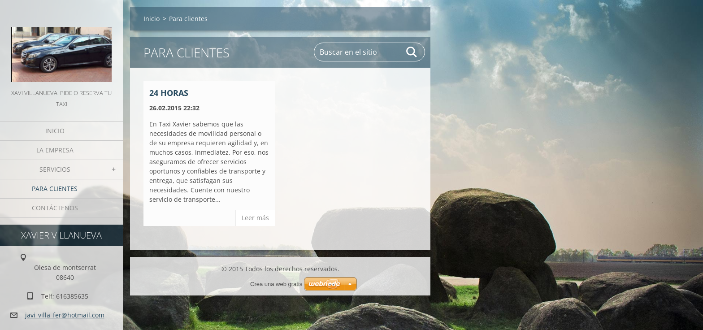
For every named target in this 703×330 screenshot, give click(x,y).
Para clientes (55, 188)
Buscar (412, 52)
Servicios (54, 169)
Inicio (55, 130)
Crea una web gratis (276, 284)
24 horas (168, 92)
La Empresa (55, 150)
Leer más (255, 217)
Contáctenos (55, 208)
